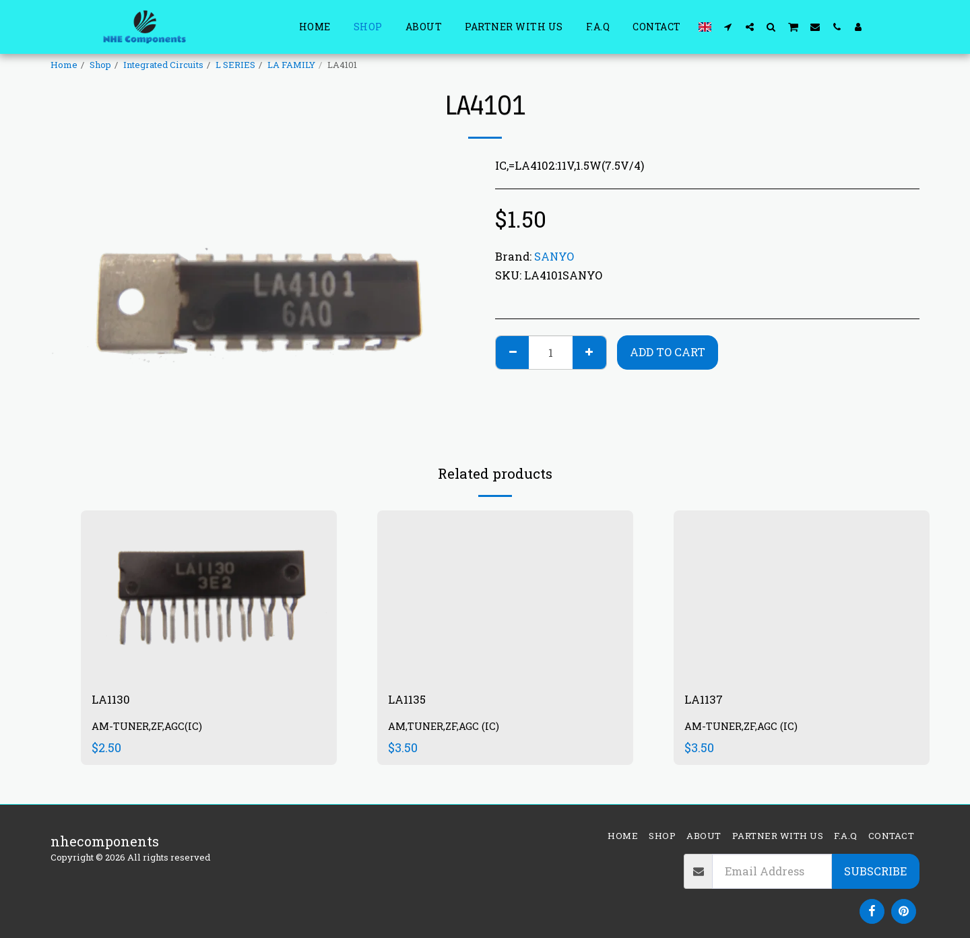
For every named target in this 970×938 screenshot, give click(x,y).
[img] (209, 595)
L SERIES (235, 65)
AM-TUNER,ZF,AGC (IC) (744, 729)
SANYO (554, 256)
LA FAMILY (291, 65)
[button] (728, 27)
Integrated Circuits (163, 65)
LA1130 (113, 701)
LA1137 (706, 701)
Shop (100, 65)
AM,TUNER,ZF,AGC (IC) (447, 729)
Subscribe (875, 871)
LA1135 (410, 701)
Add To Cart (667, 352)
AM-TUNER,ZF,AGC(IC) (150, 729)
